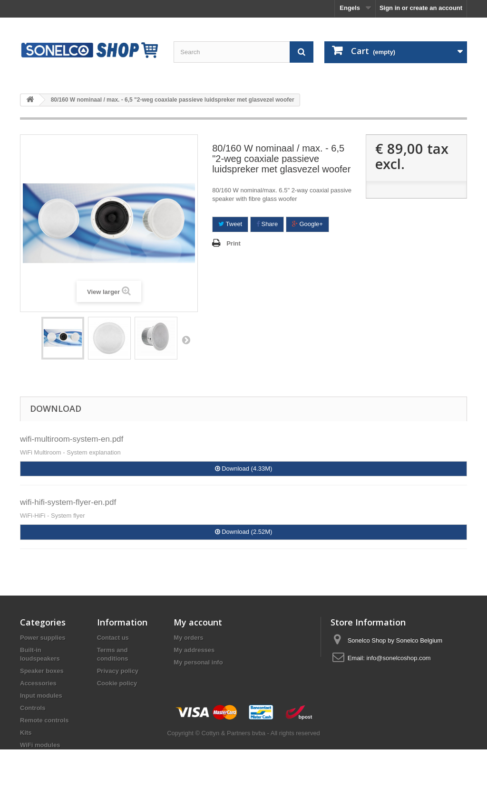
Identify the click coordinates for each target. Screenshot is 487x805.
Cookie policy (117, 683)
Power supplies (42, 637)
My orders (188, 637)
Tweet (230, 223)
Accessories (38, 683)
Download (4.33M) (244, 468)
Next (186, 339)
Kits (26, 732)
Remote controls (44, 720)
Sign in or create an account (421, 7)
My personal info (198, 662)
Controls (32, 707)
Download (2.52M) (244, 531)
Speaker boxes (42, 670)
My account (198, 622)
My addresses (194, 649)
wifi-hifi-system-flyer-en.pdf (68, 502)
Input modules (41, 695)
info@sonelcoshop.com (398, 658)
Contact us (113, 637)
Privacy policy (117, 670)
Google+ (307, 223)
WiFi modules (40, 744)
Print (233, 243)
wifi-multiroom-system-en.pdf (71, 439)
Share (267, 223)
